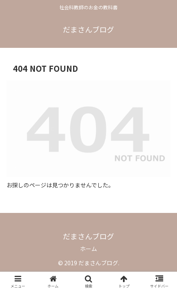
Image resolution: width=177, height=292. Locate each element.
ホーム (88, 249)
